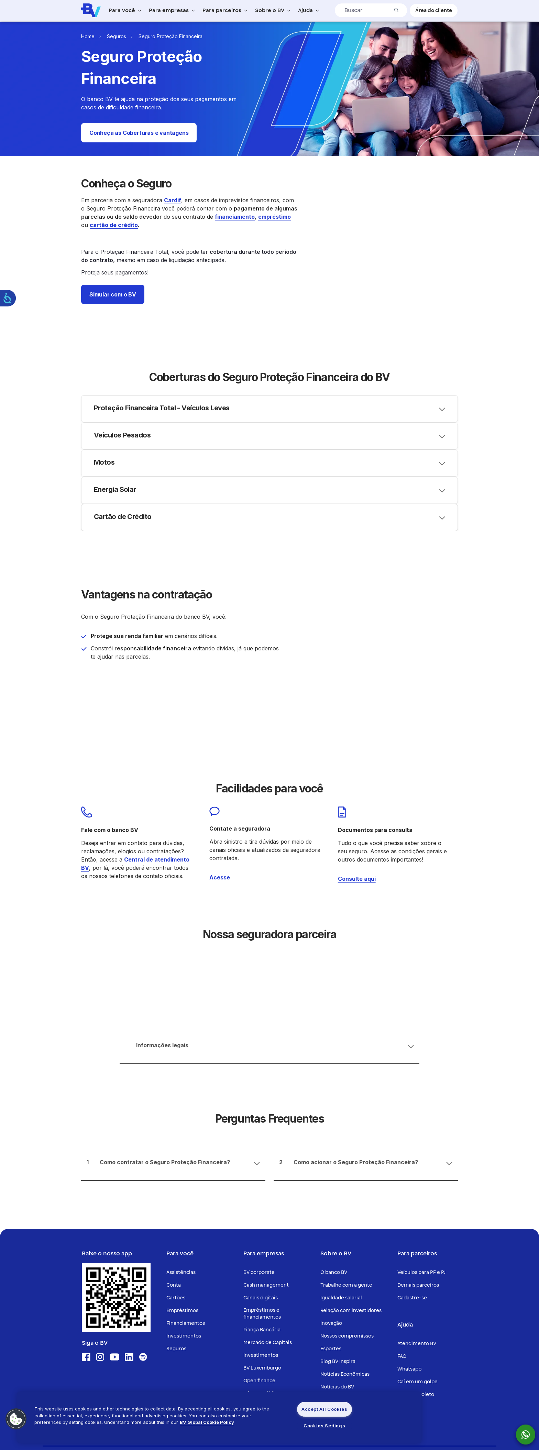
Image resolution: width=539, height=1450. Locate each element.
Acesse (219, 807)
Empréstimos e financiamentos (262, 1201)
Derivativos (257, 1306)
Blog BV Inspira (337, 1249)
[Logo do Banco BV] (91, 10)
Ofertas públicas (263, 1281)
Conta (173, 1173)
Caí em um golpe (417, 1269)
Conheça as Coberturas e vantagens (138, 132)
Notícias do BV (337, 1274)
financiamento (235, 216)
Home (88, 36)
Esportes (330, 1236)
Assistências (181, 1160)
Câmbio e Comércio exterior (277, 1294)
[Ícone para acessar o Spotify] (143, 1245)
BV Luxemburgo (262, 1255)
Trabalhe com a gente (346, 1173)
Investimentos (183, 1223)
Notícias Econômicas (345, 1262)
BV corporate (259, 1160)
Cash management (266, 1173)
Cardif (172, 200)
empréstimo (274, 216)
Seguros (116, 36)
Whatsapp (409, 1256)
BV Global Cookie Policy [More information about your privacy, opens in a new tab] (207, 1422)
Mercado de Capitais (267, 1230)
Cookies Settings (324, 1425)
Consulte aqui (357, 808)
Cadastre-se (412, 1185)
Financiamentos (185, 1211)
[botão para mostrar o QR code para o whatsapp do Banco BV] (529, 1434)
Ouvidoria (409, 1295)
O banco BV (333, 1160)
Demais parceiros (418, 1173)
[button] (139, 132)
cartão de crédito (114, 224)
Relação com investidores (351, 1198)
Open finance (259, 1268)
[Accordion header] (269, 383)
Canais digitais (260, 1185)
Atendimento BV (416, 1231)
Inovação (331, 1211)
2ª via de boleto (415, 1282)
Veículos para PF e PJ (421, 1160)
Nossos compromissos (347, 1223)
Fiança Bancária (261, 1217)
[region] (219, 1417)
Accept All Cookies (324, 1409)
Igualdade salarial (341, 1185)
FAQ (401, 1244)
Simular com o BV (112, 294)
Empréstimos (182, 1198)
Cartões (175, 1185)
